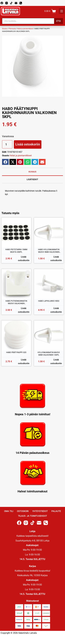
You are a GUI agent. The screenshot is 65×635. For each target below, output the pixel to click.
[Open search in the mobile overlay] (32, 21)
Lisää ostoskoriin (27, 144)
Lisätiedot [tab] (32, 179)
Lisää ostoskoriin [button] (23, 258)
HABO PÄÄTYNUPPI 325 (16, 352)
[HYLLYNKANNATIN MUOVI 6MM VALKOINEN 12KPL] (49, 335)
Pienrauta (12, 29)
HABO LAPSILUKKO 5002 (48, 301)
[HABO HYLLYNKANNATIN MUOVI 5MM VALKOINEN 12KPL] (49, 232)
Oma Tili (8, 511)
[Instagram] (6, 3)
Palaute (56, 511)
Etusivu (4, 29)
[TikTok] (11, 3)
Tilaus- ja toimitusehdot (32, 516)
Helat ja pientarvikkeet (25, 29)
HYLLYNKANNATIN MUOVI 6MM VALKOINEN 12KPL (49, 353)
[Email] (16, 3)
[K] (61, 11)
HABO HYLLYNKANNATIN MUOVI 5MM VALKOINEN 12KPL (48, 250)
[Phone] (20, 3)
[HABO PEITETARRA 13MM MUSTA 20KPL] (16, 232)
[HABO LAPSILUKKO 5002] (49, 284)
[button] (5, 162)
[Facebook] (2, 3)
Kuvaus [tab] (32, 171)
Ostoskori (23, 511)
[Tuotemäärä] (7, 144)
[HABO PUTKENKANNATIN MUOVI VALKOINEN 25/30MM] (16, 284)
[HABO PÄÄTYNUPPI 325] (16, 335)
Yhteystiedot (40, 511)
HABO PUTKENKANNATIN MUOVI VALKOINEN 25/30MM (16, 302)
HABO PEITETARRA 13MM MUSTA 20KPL (16, 250)
